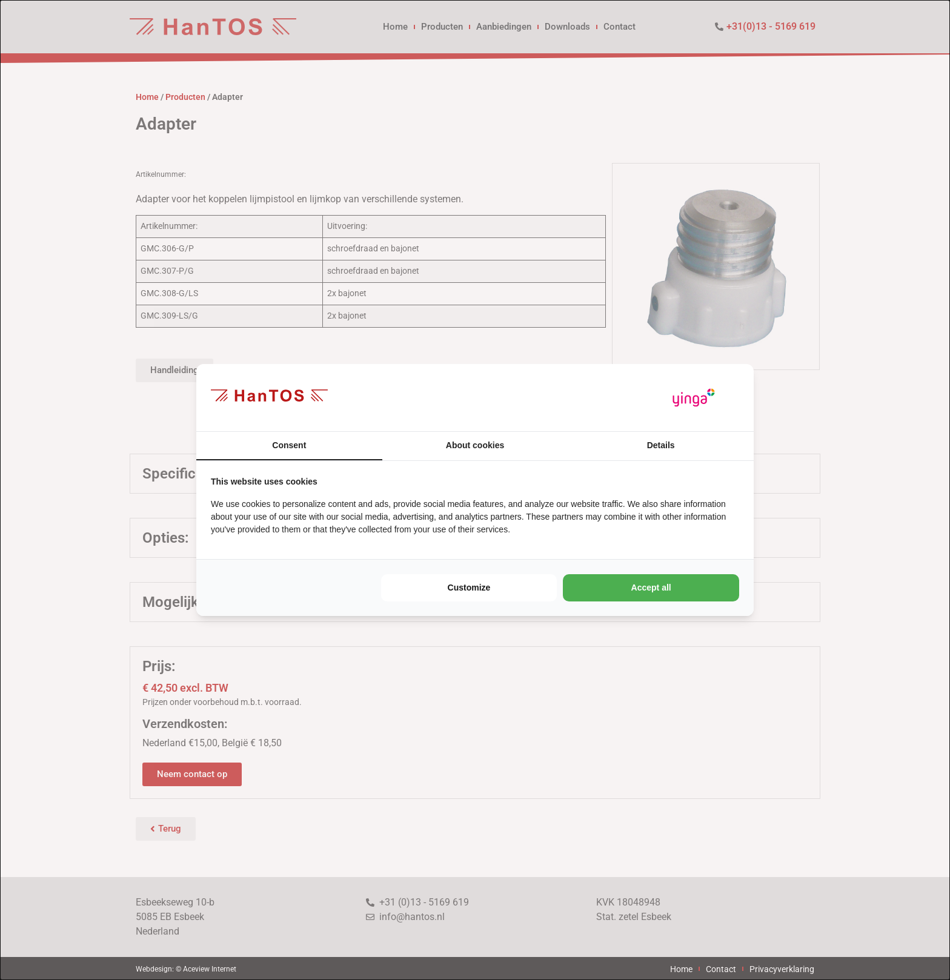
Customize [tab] (469, 587)
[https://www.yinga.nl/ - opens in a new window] (693, 398)
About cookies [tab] (475, 445)
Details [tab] (661, 445)
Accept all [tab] (651, 587)
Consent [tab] (289, 445)
